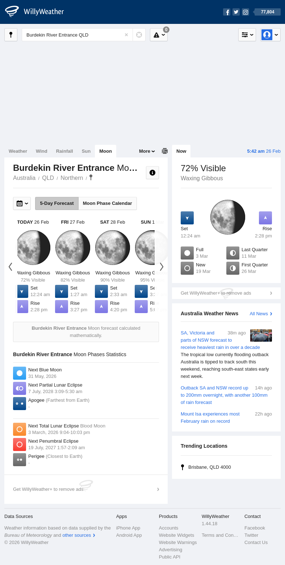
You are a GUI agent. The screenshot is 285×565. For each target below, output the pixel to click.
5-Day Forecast (57, 203)
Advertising (170, 549)
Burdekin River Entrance (91, 177)
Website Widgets (176, 535)
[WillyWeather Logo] (38, 12)
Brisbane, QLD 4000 (209, 467)
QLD (48, 178)
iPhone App (128, 528)
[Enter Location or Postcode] (84, 34)
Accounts (168, 528)
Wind (41, 151)
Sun (86, 151)
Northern (71, 178)
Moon (105, 151)
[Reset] (126, 35)
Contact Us (256, 542)
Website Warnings (178, 542)
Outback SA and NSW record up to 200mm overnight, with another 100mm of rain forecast (226, 394)
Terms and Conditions (221, 535)
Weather (18, 151)
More (144, 151)
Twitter (251, 535)
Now (181, 151)
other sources (76, 535)
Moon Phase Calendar (107, 203)
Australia (24, 178)
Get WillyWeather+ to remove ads (216, 293)
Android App (129, 535)
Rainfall (64, 151)
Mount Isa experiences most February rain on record (226, 417)
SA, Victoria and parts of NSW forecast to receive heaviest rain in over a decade (226, 354)
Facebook (254, 528)
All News (259, 313)
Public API (169, 557)
